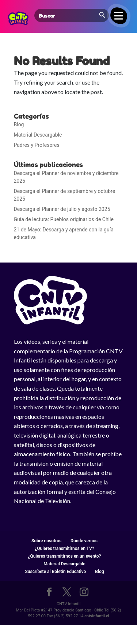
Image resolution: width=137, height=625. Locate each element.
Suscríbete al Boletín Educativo (55, 571)
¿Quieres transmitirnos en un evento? (64, 556)
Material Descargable (38, 135)
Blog (19, 124)
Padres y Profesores (37, 145)
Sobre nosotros (46, 540)
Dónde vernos (84, 540)
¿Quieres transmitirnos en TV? (64, 548)
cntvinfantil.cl (96, 616)
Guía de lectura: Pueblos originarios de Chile (64, 219)
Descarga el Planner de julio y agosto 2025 (62, 209)
